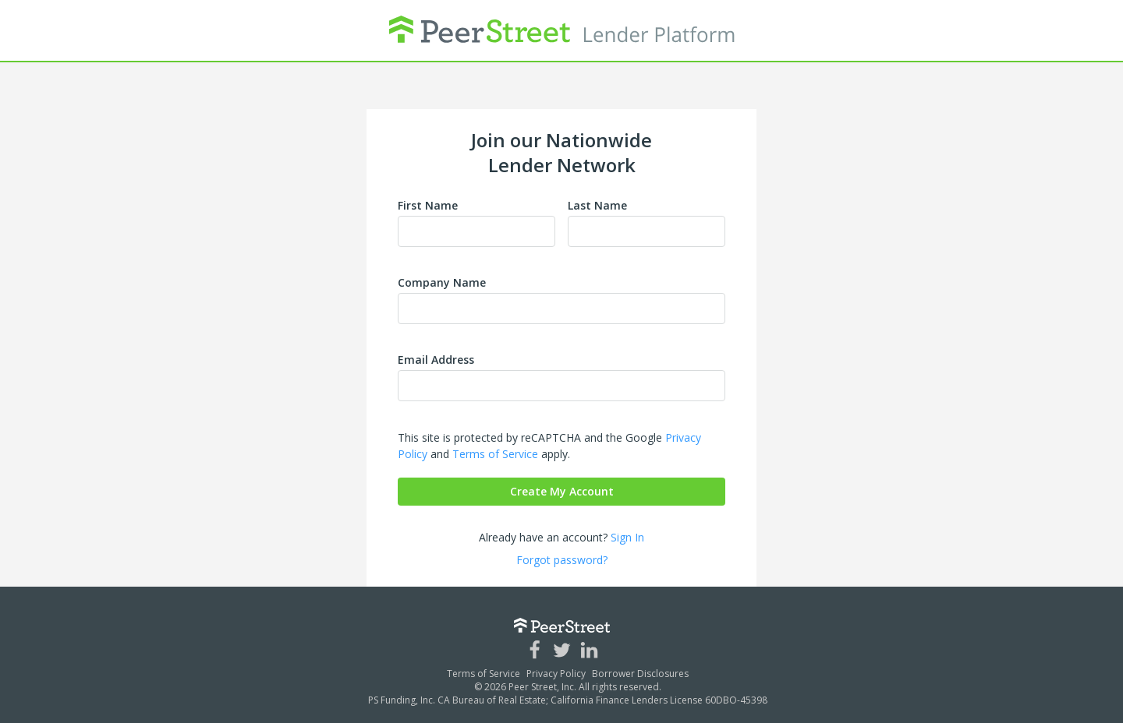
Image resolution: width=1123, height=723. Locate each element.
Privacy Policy (556, 673)
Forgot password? (562, 559)
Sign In (627, 537)
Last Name (597, 205)
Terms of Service (495, 453)
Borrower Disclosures (640, 673)
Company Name (442, 282)
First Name (428, 205)
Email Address (436, 359)
